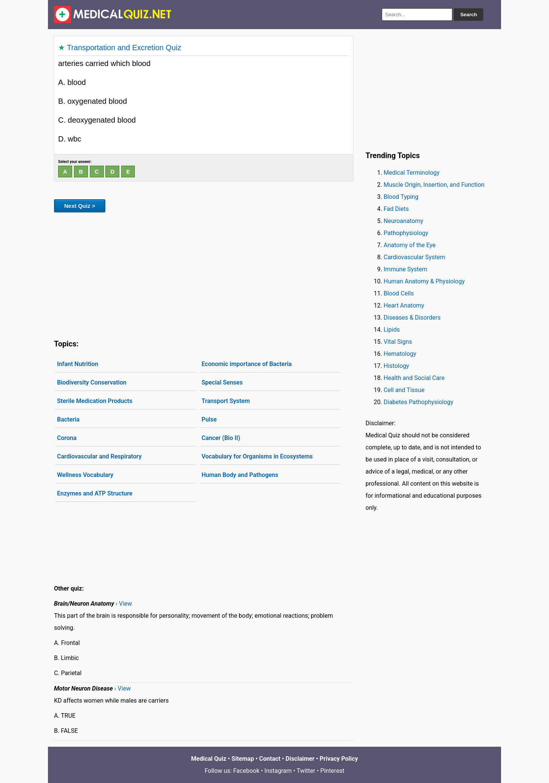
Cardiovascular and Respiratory (99, 456)
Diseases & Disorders (412, 317)
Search (468, 14)
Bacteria (68, 419)
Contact (269, 758)
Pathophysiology (406, 233)
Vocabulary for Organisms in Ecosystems (257, 456)
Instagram (277, 770)
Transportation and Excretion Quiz (124, 47)
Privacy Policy (339, 758)
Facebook (246, 770)
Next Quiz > (79, 206)
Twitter (306, 770)
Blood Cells (399, 293)
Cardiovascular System (414, 257)
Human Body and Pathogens (240, 474)
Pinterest (332, 770)
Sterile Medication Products (94, 401)
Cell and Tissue (404, 390)
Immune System (405, 269)
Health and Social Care (414, 378)
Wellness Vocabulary (85, 474)
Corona (67, 437)
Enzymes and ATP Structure (95, 493)
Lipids (392, 329)
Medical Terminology (412, 172)
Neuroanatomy (403, 221)
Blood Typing (401, 196)
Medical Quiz (208, 758)
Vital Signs (398, 341)
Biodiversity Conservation (91, 382)
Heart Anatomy (404, 305)
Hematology (400, 353)
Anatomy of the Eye (410, 245)
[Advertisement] (203, 274)
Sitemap (242, 758)
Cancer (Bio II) (221, 437)
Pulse (209, 419)
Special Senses (222, 382)
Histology (396, 365)
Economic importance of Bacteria (247, 364)
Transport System (226, 401)
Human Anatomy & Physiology (424, 281)
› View (124, 603)
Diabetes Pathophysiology (418, 402)
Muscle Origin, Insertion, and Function (434, 184)
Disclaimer (300, 758)
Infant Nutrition (77, 364)
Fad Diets (396, 208)
